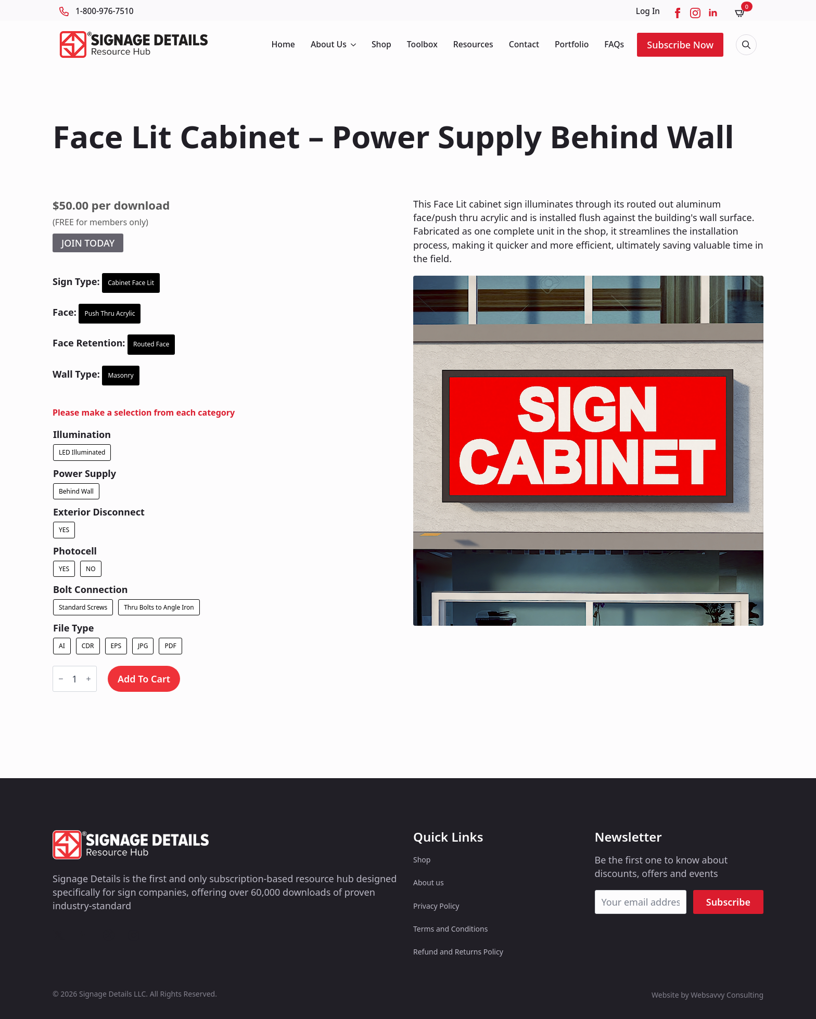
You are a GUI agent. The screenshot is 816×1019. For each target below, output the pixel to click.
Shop (381, 44)
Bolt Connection (90, 589)
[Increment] (88, 679)
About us (428, 882)
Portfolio (572, 44)
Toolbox (422, 44)
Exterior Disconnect (99, 512)
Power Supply (84, 473)
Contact (524, 44)
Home (283, 44)
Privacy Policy (436, 906)
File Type (73, 628)
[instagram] (695, 13)
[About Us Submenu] (353, 44)
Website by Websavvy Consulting (707, 995)
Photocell (75, 551)
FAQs (614, 44)
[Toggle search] (746, 44)
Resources (473, 44)
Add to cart (144, 679)
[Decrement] (61, 679)
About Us (329, 44)
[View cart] (744, 12)
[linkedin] (713, 13)
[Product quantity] (75, 679)
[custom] (59, 935)
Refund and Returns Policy (458, 952)
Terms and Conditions (450, 929)
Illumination (82, 434)
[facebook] (677, 13)
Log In (648, 11)
